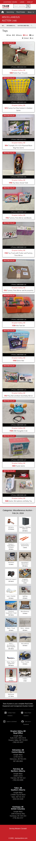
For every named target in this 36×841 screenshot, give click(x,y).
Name (20, 35)
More (30, 12)
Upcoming (10, 12)
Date (9, 35)
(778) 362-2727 (18, 818)
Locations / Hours (10, 2)
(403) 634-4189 (18, 799)
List (32, 35)
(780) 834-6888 (18, 780)
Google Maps (18, 736)
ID (14, 35)
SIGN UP (30, 2)
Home (3, 25)
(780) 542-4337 (18, 742)
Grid (26, 35)
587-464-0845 (18, 761)
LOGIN (22, 2)
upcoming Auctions (12, 25)
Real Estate (21, 12)
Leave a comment (10, 721)
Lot (32, 38)
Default (26, 38)
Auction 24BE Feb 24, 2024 (24, 25)
